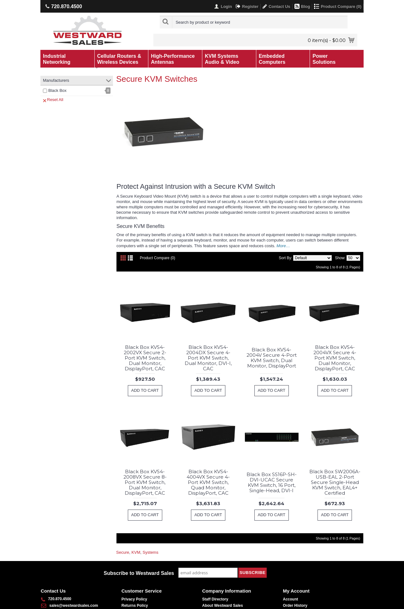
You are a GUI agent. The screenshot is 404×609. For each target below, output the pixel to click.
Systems (150, 552)
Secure (122, 552)
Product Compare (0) (157, 258)
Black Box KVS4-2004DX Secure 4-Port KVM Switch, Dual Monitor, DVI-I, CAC (208, 358)
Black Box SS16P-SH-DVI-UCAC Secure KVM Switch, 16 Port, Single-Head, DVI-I (272, 482)
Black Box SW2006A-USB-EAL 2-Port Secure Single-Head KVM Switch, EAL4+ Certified (334, 482)
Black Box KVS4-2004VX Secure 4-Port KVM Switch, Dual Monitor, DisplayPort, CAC (334, 358)
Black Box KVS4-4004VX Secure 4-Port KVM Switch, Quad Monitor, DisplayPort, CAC (208, 482)
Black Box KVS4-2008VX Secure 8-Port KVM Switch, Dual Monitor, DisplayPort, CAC (145, 482)
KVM (135, 552)
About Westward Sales (222, 605)
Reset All (53, 99)
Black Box (57, 90)
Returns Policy (135, 605)
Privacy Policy (134, 599)
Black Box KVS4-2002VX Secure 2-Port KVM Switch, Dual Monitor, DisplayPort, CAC (145, 358)
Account (290, 599)
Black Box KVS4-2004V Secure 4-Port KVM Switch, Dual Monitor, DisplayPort (272, 358)
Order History (295, 605)
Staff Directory (215, 599)
